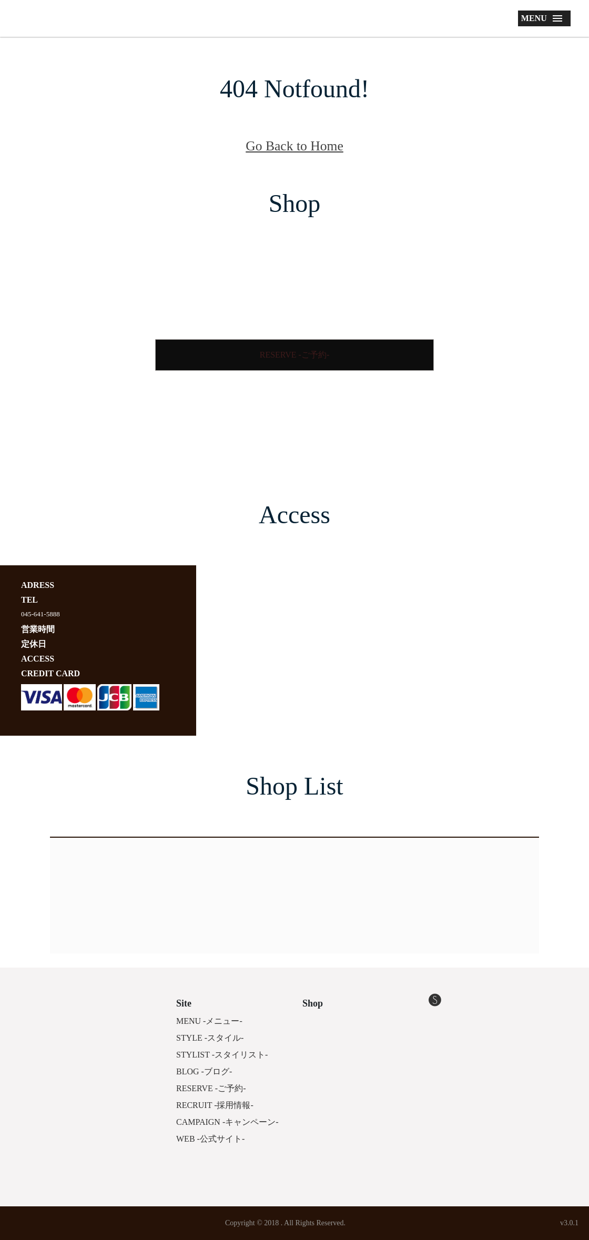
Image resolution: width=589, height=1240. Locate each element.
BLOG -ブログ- (204, 1071)
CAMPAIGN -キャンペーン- (227, 1121)
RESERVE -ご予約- (295, 354)
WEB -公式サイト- (210, 1138)
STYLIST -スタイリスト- (222, 1054)
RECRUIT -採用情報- (214, 1105)
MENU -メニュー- (209, 1021)
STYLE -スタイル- (209, 1037)
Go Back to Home (294, 146)
